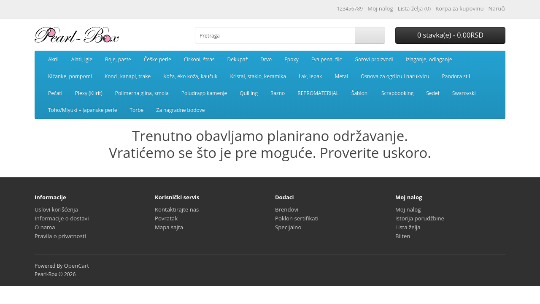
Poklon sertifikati (297, 218)
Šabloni (360, 93)
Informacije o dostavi (62, 218)
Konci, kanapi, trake (128, 76)
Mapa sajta (169, 227)
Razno (277, 93)
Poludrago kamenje (204, 93)
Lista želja (408, 227)
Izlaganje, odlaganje (429, 59)
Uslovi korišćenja (56, 209)
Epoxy (291, 59)
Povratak (166, 218)
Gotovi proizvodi (373, 59)
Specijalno (288, 227)
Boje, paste (118, 59)
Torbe (136, 110)
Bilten (402, 236)
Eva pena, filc (326, 59)
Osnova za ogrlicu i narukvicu (395, 76)
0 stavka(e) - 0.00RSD (450, 35)
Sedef (432, 93)
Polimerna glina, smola (142, 93)
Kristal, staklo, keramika (258, 76)
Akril (53, 59)
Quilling (249, 93)
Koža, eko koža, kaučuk (190, 76)
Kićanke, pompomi (70, 76)
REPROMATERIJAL (318, 93)
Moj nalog (408, 209)
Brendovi (286, 209)
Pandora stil (456, 76)
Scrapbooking (397, 93)
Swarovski (464, 93)
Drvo (266, 59)
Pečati (55, 93)
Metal (341, 76)
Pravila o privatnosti (60, 236)
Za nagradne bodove (180, 110)
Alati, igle (81, 59)
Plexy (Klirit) (89, 93)
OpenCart (76, 265)
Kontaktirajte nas (177, 209)
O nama (45, 227)
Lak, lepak (310, 76)
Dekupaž (237, 59)
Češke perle (157, 59)
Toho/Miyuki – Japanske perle (82, 110)
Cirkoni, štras (199, 59)
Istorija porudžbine (419, 218)
